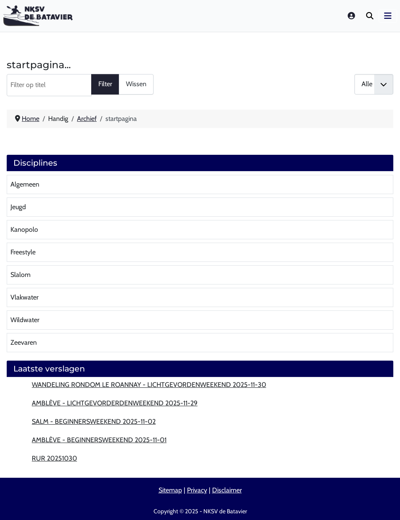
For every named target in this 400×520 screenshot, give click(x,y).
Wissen (136, 84)
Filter (105, 84)
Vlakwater (24, 297)
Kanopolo (24, 229)
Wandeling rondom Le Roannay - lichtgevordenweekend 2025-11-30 (149, 385)
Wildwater (24, 320)
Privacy (197, 490)
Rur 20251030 (54, 458)
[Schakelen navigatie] (388, 16)
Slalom (20, 275)
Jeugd (18, 207)
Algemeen (24, 184)
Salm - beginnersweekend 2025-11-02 (94, 421)
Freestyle (23, 252)
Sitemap (170, 490)
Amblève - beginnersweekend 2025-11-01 (99, 440)
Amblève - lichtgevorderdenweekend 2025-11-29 (114, 403)
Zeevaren (23, 342)
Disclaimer (227, 490)
